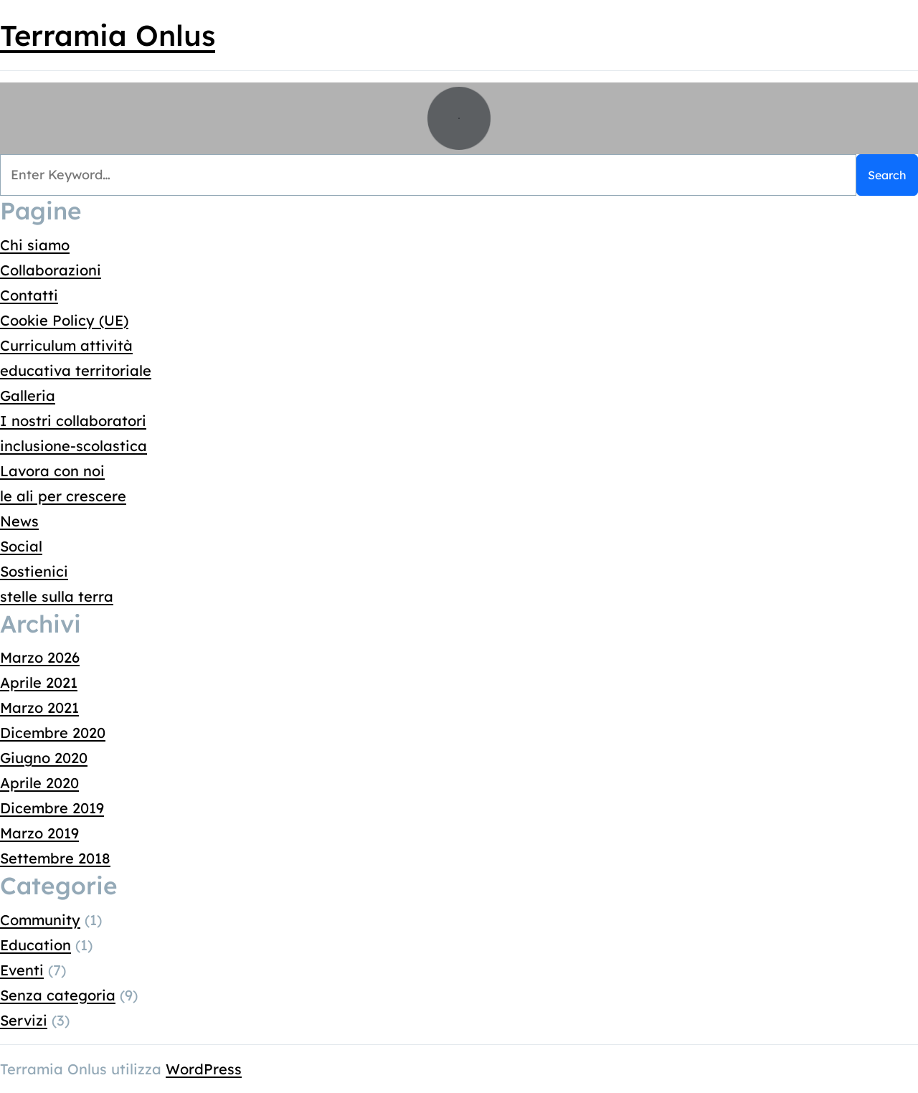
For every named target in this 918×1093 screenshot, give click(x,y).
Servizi (23, 1020)
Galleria (27, 395)
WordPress (204, 1069)
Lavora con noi (52, 471)
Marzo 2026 (40, 657)
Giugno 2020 (43, 758)
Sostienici (34, 571)
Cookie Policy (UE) (64, 320)
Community (40, 920)
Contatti (29, 295)
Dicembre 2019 (52, 808)
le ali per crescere (63, 496)
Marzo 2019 (39, 833)
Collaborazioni (50, 270)
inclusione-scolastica (73, 446)
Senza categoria (57, 995)
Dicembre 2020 (52, 733)
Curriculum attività (66, 345)
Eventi (22, 970)
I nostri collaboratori (73, 421)
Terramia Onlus (107, 35)
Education (35, 945)
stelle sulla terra (56, 596)
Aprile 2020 (39, 783)
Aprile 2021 (38, 682)
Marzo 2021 (39, 707)
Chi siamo (35, 245)
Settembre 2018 (55, 858)
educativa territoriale (75, 370)
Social (21, 546)
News (19, 521)
